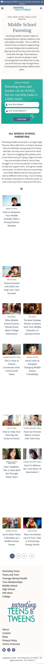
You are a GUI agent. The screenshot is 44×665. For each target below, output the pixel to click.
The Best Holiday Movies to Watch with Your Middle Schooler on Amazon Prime (32, 327)
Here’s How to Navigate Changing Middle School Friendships (32, 367)
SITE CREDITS (29, 660)
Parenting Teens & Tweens (27, 658)
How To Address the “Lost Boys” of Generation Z (32, 469)
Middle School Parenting (11, 462)
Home (10, 17)
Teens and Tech (10, 574)
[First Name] (22, 104)
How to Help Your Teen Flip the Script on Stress (12, 435)
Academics (12, 317)
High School (11, 280)
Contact (6, 633)
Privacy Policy (9, 640)
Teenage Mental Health (14, 578)
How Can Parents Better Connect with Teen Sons (32, 435)
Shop (5, 636)
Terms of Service (11, 644)
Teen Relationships (12, 582)
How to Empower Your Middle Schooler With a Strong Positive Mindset (11, 219)
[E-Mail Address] (22, 110)
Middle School (18, 17)
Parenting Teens (11, 571)
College (6, 596)
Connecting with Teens (12, 357)
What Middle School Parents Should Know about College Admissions (11, 327)
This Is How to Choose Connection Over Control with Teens (11, 367)
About (5, 629)
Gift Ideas (32, 317)
